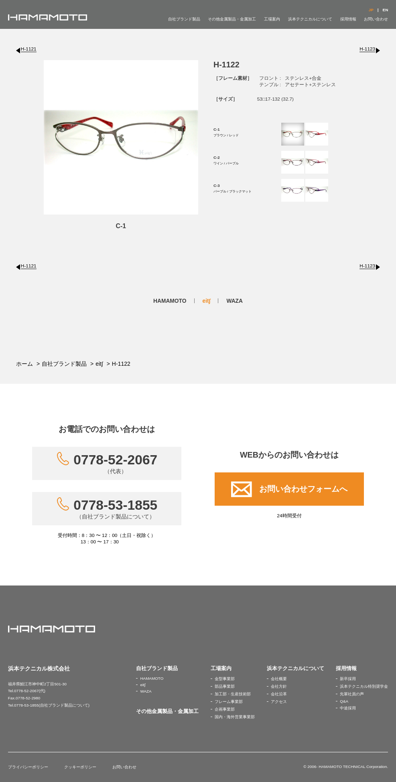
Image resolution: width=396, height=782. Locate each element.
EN (385, 10)
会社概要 (279, 679)
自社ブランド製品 (184, 19)
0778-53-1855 (115, 509)
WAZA (234, 301)
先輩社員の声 (352, 694)
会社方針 (279, 686)
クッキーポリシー (80, 767)
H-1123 (367, 49)
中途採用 (348, 708)
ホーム (24, 364)
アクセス (279, 701)
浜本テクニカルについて (310, 19)
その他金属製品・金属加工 (232, 19)
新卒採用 (348, 679)
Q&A (344, 701)
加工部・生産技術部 (233, 694)
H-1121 (29, 49)
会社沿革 (279, 694)
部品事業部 (225, 686)
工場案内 (272, 19)
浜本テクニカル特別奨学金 (364, 686)
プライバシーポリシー (28, 767)
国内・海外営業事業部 (235, 717)
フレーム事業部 (229, 701)
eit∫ (207, 301)
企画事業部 (225, 709)
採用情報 (348, 19)
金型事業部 (225, 679)
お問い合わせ (376, 19)
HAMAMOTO (170, 301)
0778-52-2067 (115, 463)
